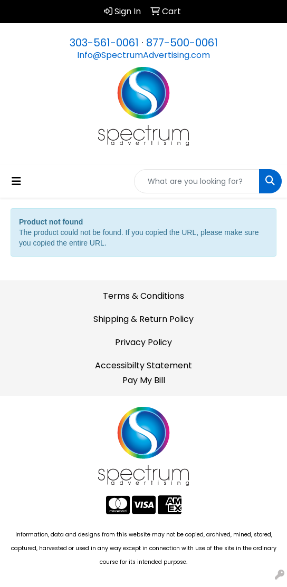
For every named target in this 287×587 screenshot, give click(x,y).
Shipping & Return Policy (143, 319)
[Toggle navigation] (16, 181)
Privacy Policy (143, 342)
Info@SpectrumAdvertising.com (143, 55)
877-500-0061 (182, 42)
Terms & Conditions (143, 296)
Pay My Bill (143, 380)
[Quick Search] (197, 181)
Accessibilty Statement (143, 365)
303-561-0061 (104, 42)
